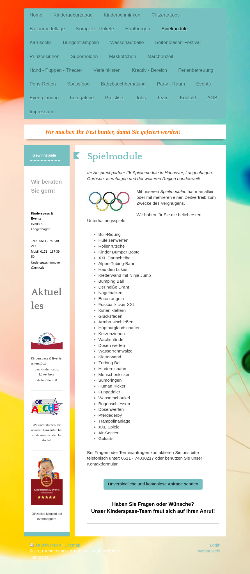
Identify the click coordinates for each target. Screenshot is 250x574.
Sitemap (72, 545)
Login (215, 545)
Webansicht (209, 550)
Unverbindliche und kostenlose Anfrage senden (153, 483)
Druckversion (46, 545)
